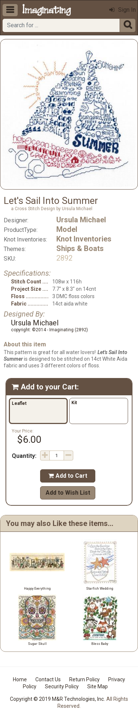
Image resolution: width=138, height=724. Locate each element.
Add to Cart (67, 475)
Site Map (97, 686)
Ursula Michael (81, 219)
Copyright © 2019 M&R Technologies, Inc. (57, 699)
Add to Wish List (68, 492)
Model (66, 229)
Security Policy (62, 686)
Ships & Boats (80, 248)
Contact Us (48, 679)
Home (20, 679)
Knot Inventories (84, 238)
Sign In (122, 9)
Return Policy (84, 679)
